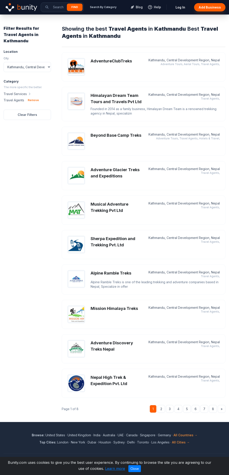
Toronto (143, 442)
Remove (33, 100)
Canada (132, 435)
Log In (180, 7)
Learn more (115, 468)
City (6, 58)
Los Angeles (160, 442)
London (62, 442)
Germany (164, 435)
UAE (121, 435)
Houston (105, 442)
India (96, 435)
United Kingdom (79, 435)
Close (134, 469)
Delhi (131, 442)
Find (74, 7)
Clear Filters (27, 115)
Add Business (210, 7)
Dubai (92, 442)
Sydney (119, 442)
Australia (109, 435)
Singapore (147, 435)
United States (55, 435)
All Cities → (181, 442)
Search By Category (103, 7)
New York (78, 442)
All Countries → (185, 435)
